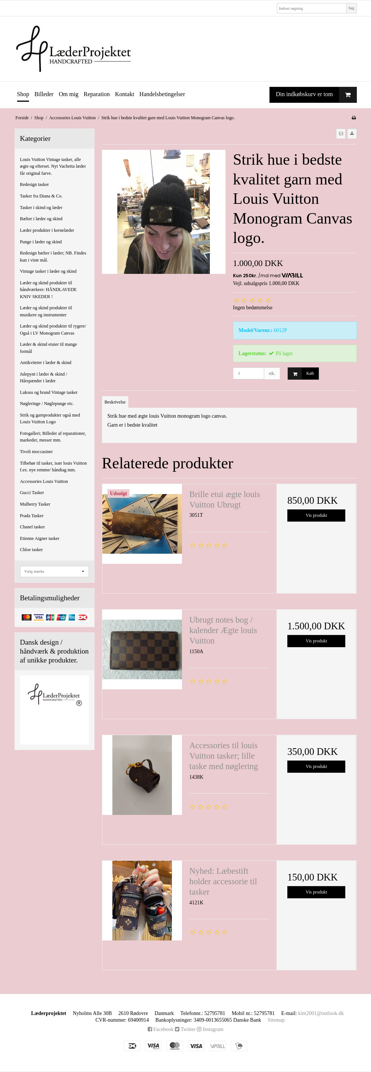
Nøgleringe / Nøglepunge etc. (47, 403)
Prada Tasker (32, 515)
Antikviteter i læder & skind (45, 362)
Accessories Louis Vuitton (44, 481)
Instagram (210, 1029)
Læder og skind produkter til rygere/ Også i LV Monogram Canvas (53, 329)
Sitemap (276, 1020)
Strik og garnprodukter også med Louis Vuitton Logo (50, 418)
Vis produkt (316, 515)
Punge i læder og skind (41, 241)
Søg (351, 8)
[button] (341, 134)
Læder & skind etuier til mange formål (48, 348)
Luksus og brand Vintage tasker (49, 392)
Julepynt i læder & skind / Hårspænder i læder (43, 377)
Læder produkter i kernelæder (47, 230)
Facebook (161, 1029)
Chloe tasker (31, 549)
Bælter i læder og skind (41, 218)
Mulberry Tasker (35, 504)
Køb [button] (301, 373)
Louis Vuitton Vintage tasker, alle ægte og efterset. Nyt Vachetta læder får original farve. (53, 166)
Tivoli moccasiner (36, 451)
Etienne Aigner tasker (40, 538)
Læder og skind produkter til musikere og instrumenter (46, 311)
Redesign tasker (34, 184)
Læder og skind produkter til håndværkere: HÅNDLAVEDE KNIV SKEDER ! (48, 289)
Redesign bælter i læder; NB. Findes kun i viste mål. (53, 256)
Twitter (185, 1029)
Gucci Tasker (32, 492)
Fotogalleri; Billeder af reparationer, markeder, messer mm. (53, 437)
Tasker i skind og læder (41, 207)
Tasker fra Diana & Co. (41, 196)
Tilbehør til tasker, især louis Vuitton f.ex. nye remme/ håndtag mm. (53, 466)
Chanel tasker (32, 526)
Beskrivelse (115, 402)
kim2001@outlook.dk (321, 1013)
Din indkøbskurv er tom (316, 94)
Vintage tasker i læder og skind (48, 271)
